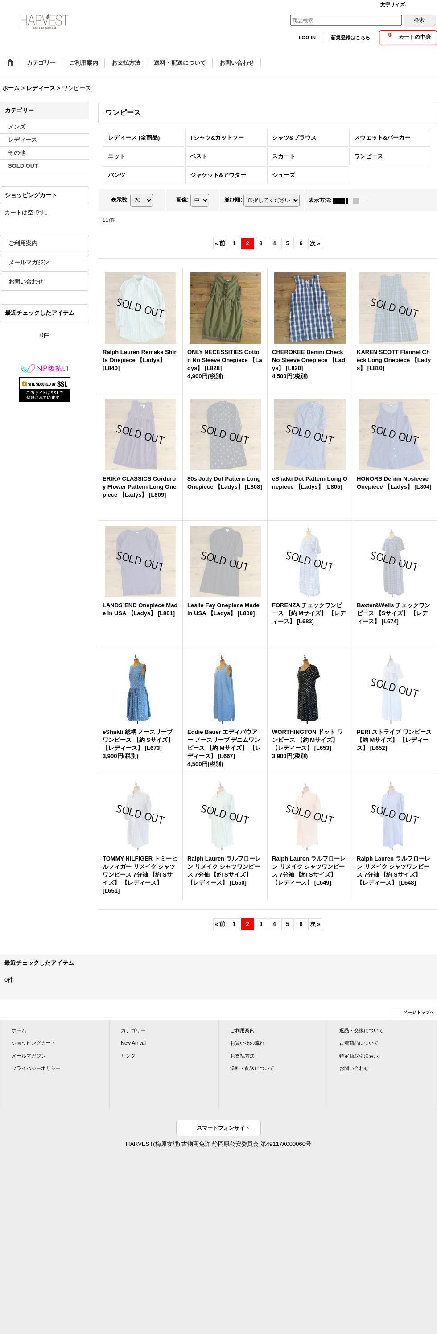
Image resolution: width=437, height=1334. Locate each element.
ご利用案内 (22, 243)
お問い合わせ (25, 281)
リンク (128, 1055)
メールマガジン (28, 262)
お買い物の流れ (247, 1043)
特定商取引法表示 (359, 1055)
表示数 (120, 200)
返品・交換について (361, 1030)
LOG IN (307, 37)
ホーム (19, 1030)
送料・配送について (252, 1068)
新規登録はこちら (350, 37)
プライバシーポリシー (36, 1068)
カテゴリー (133, 1030)
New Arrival (133, 1043)
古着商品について (359, 1043)
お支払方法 (242, 1055)
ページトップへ (418, 1012)
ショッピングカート (34, 1043)
